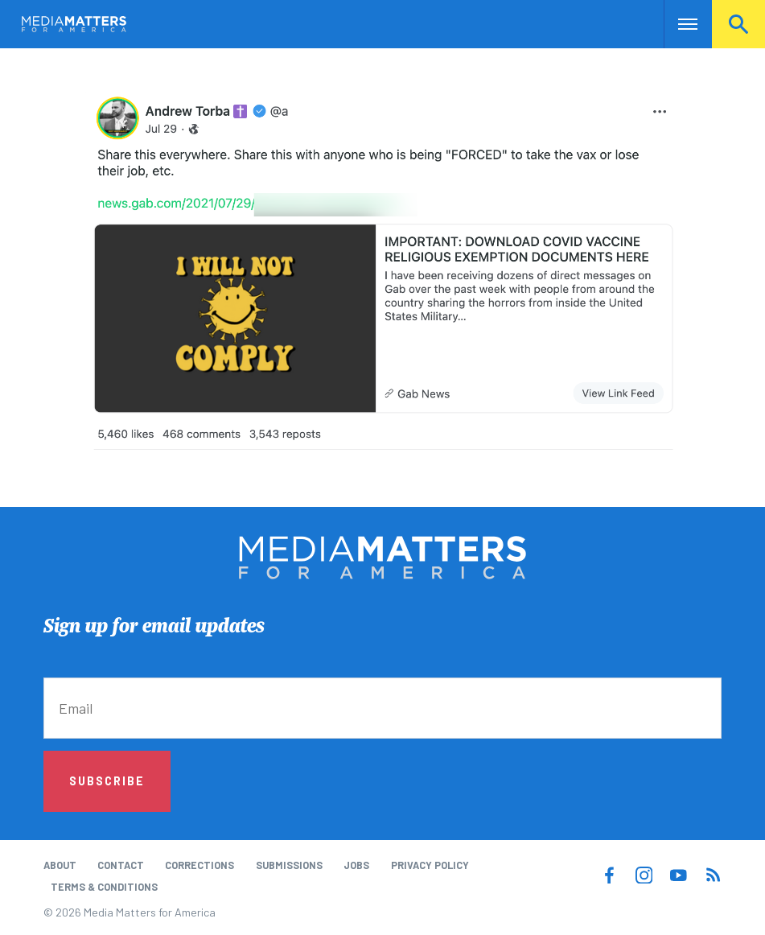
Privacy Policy (430, 865)
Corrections (199, 865)
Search (738, 24)
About (59, 865)
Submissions (289, 865)
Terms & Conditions (104, 886)
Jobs (356, 865)
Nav (677, 24)
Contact (120, 865)
